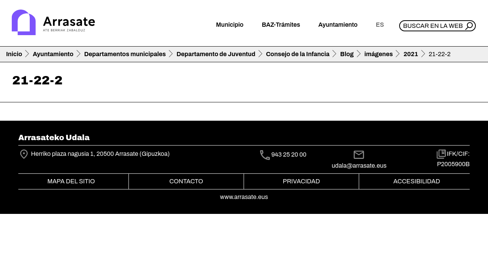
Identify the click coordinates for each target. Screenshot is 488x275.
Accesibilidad (416, 181)
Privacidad (301, 181)
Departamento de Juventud (216, 54)
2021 (410, 54)
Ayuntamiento (53, 54)
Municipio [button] (230, 24)
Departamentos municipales (125, 54)
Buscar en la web (433, 26)
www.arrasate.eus (244, 197)
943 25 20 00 (289, 155)
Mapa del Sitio (71, 181)
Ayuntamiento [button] (338, 24)
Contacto (186, 181)
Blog (346, 54)
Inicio (14, 54)
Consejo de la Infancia (298, 54)
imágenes (378, 54)
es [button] (380, 24)
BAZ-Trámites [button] (281, 24)
